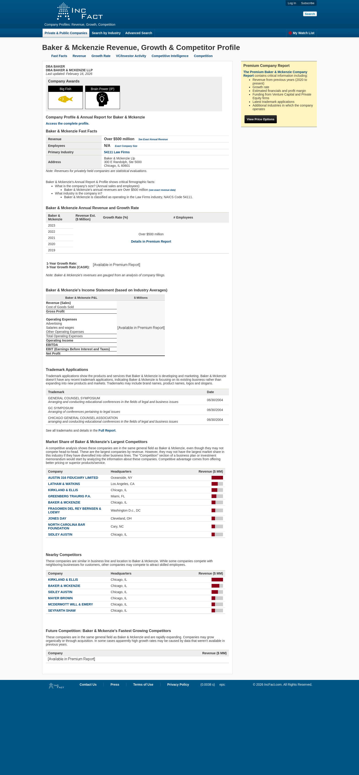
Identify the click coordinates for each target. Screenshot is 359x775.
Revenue (79, 56)
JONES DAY (57, 518)
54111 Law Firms (117, 152)
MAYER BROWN (60, 598)
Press (115, 684)
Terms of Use (143, 684)
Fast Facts (59, 56)
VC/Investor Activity (131, 56)
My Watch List (301, 33)
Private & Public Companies (66, 33)
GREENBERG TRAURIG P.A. (69, 496)
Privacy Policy (178, 684)
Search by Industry (106, 33)
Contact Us (88, 684)
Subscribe (307, 3)
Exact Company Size (126, 146)
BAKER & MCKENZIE (64, 502)
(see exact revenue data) (162, 190)
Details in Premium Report (151, 241)
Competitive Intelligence (170, 56)
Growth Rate (100, 56)
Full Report (106, 430)
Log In (292, 3)
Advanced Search (138, 33)
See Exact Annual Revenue (153, 139)
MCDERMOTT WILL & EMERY (70, 604)
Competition (203, 56)
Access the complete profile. (67, 123)
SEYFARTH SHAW (62, 610)
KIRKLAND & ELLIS (63, 490)
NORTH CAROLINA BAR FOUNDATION (66, 526)
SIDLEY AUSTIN (60, 534)
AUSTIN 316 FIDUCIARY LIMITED (73, 477)
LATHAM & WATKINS (64, 484)
